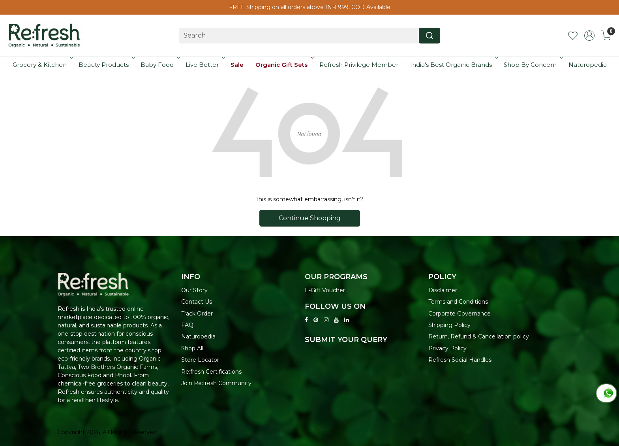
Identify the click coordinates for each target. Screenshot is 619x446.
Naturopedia (587, 64)
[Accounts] (589, 35)
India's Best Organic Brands (453, 64)
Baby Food (159, 64)
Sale (237, 64)
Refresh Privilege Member (358, 64)
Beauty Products (106, 64)
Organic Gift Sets (283, 64)
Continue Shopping (310, 218)
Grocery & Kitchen (42, 64)
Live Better (204, 64)
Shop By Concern (532, 64)
